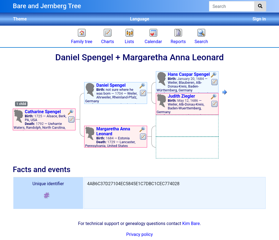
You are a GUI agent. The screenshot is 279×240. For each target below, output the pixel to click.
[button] (71, 112)
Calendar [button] (153, 41)
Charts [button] (107, 41)
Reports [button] (178, 41)
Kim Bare (191, 223)
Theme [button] (20, 19)
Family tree (81, 41)
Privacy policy (139, 234)
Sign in (259, 19)
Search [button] (201, 41)
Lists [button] (129, 41)
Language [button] (139, 19)
